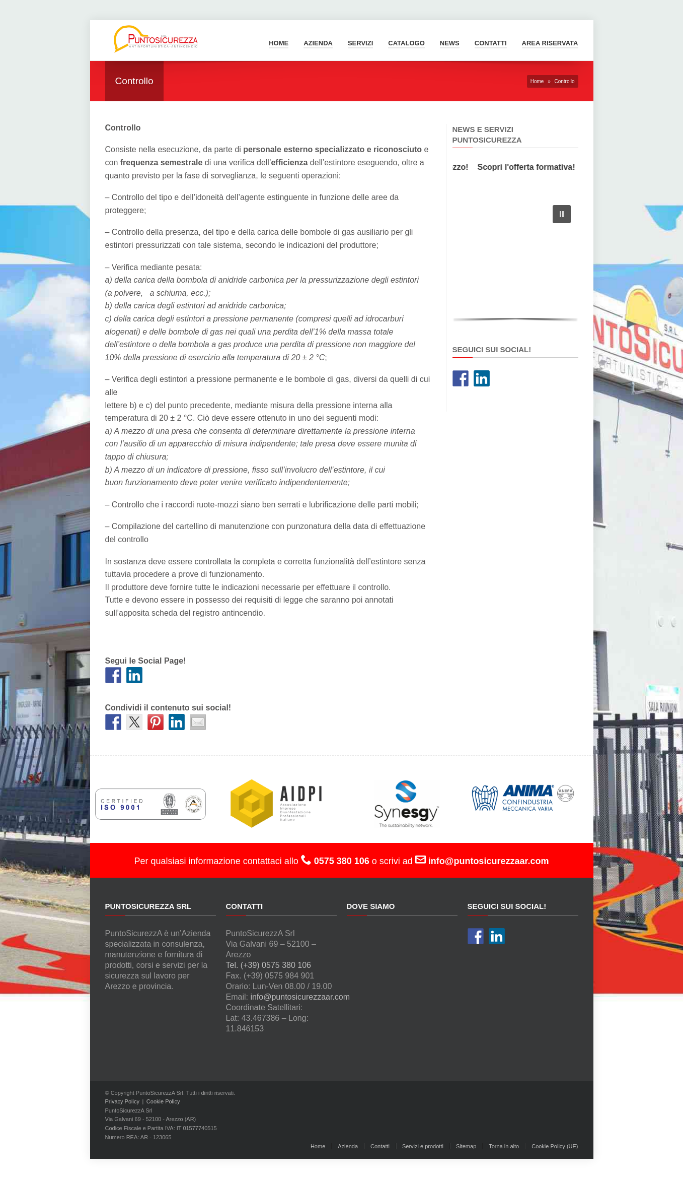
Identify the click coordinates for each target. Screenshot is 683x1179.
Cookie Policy (163, 1101)
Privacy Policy (122, 1101)
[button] (562, 214)
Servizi (360, 43)
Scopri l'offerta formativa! (529, 167)
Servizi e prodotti (422, 1146)
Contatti (491, 43)
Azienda (318, 43)
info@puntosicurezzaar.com (300, 997)
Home (278, 43)
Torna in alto (504, 1146)
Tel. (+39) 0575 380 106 (268, 965)
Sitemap (466, 1146)
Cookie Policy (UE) (555, 1146)
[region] (515, 261)
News (450, 43)
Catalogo (406, 43)
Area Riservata (550, 43)
